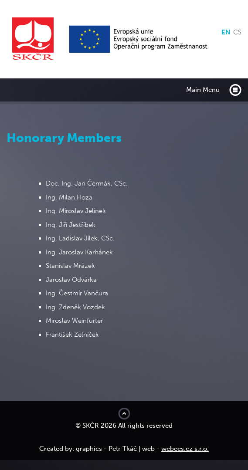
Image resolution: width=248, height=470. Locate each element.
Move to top (124, 413)
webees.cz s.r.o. (185, 449)
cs (237, 32)
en (225, 32)
